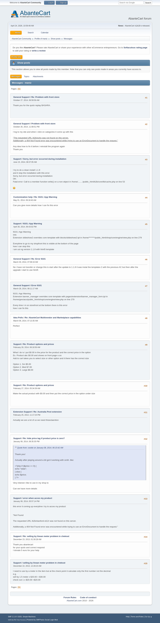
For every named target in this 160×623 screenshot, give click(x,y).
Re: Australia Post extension (48, 412)
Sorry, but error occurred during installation (44, 159)
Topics (26, 76)
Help (127, 617)
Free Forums (21, 620)
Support (17, 159)
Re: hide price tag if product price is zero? (44, 438)
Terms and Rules (137, 617)
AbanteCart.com (74, 600)
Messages (15, 76)
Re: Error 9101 (38, 259)
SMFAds (11, 620)
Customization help (22, 197)
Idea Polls (18, 317)
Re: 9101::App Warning (45, 197)
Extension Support (22, 412)
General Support (21, 97)
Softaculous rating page (135, 47)
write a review (38, 51)
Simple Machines (29, 617)
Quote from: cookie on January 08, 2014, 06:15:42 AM (40, 448)
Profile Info (16, 57)
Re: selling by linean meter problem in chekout (46, 536)
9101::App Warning (32, 223)
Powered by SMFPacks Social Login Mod (42, 620)
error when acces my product (37, 498)
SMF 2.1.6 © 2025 (15, 617)
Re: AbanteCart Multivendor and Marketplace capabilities (53, 317)
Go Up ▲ (148, 617)
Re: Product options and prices (38, 344)
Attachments (38, 76)
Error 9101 (36, 285)
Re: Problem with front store (45, 97)
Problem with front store (43, 123)
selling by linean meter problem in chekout (44, 563)
